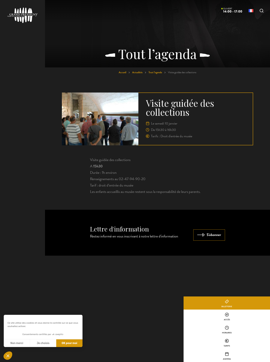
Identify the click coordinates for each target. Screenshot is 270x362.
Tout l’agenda (155, 72)
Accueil (122, 72)
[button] (7, 355)
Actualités (137, 72)
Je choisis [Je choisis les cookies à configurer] (43, 343)
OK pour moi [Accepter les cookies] (69, 343)
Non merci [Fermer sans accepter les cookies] (16, 343)
